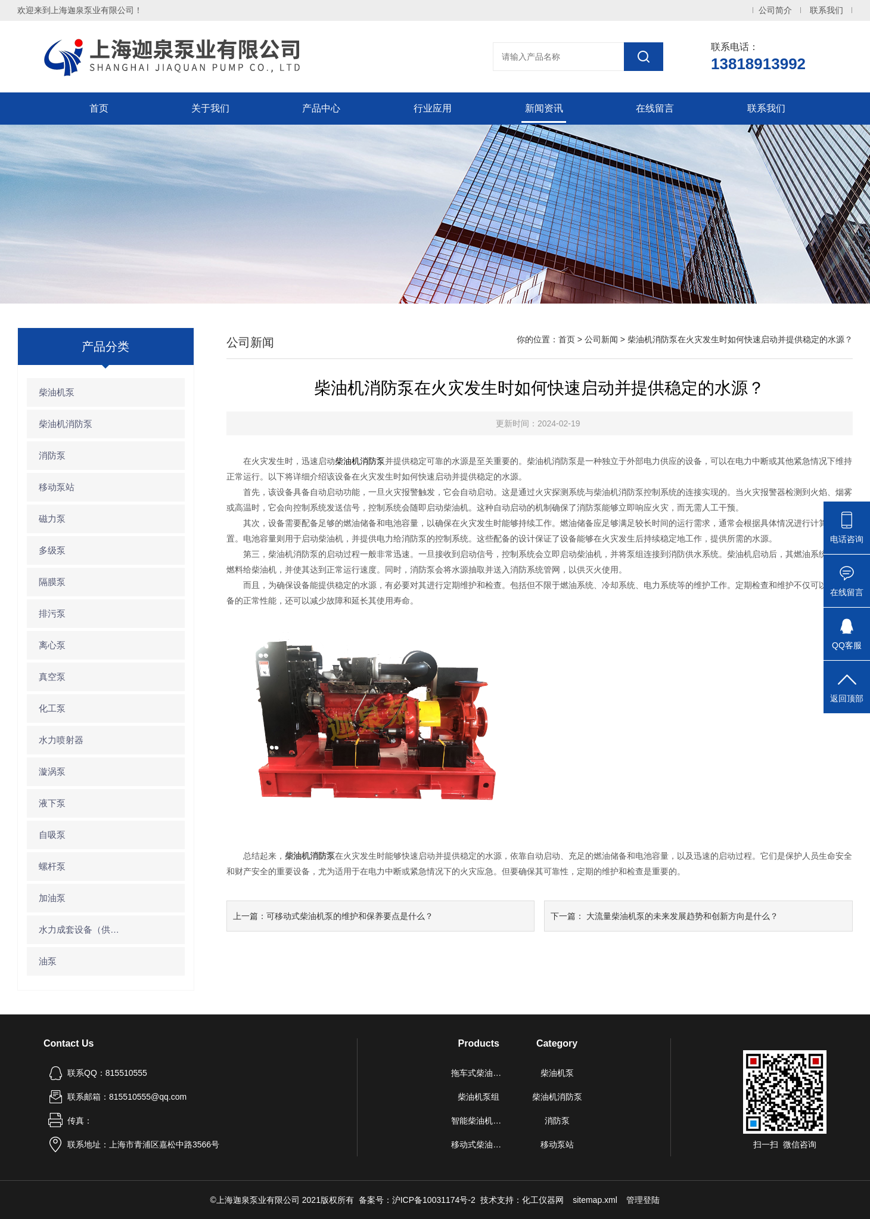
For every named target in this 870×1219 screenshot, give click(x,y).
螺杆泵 (52, 866)
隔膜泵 (52, 582)
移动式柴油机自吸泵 (478, 1144)
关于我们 (210, 108)
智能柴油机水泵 (478, 1120)
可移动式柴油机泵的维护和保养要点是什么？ (349, 916)
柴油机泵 (56, 392)
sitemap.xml (595, 1200)
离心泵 (52, 645)
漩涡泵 (52, 771)
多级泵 (52, 550)
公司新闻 (601, 339)
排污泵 (52, 613)
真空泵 (52, 677)
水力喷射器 (61, 740)
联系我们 (826, 10)
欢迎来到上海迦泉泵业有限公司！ (79, 10)
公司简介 (775, 10)
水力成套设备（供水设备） (82, 929)
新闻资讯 (544, 108)
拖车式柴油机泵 (478, 1073)
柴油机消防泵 (65, 424)
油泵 (48, 961)
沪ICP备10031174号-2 (434, 1200)
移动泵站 (56, 487)
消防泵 (52, 455)
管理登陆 (643, 1200)
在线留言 (655, 108)
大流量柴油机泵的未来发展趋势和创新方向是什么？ (682, 916)
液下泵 (52, 803)
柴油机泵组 (478, 1097)
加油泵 (52, 898)
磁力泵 (52, 518)
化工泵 (52, 708)
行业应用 (433, 108)
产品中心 (321, 108)
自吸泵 (52, 835)
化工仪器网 (543, 1200)
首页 (98, 108)
